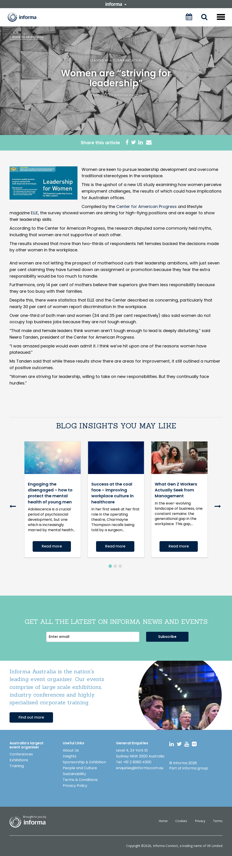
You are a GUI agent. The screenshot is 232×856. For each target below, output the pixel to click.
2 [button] (115, 566)
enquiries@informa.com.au (139, 768)
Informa (25, 17)
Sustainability (74, 773)
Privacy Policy (75, 785)
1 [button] (110, 566)
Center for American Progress (146, 206)
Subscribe (167, 636)
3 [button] (120, 566)
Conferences (21, 754)
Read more (52, 546)
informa (116, 4)
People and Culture (80, 768)
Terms (217, 821)
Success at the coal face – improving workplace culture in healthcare (112, 493)
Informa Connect (165, 846)
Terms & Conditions (80, 779)
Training (17, 766)
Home (163, 821)
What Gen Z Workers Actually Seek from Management (176, 490)
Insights (69, 756)
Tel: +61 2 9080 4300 (133, 762)
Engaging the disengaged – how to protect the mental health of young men (50, 493)
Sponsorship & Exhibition (84, 762)
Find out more (31, 717)
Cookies (181, 821)
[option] (52, 502)
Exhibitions (19, 760)
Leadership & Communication (116, 60)
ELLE (34, 213)
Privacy (200, 821)
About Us (71, 750)
